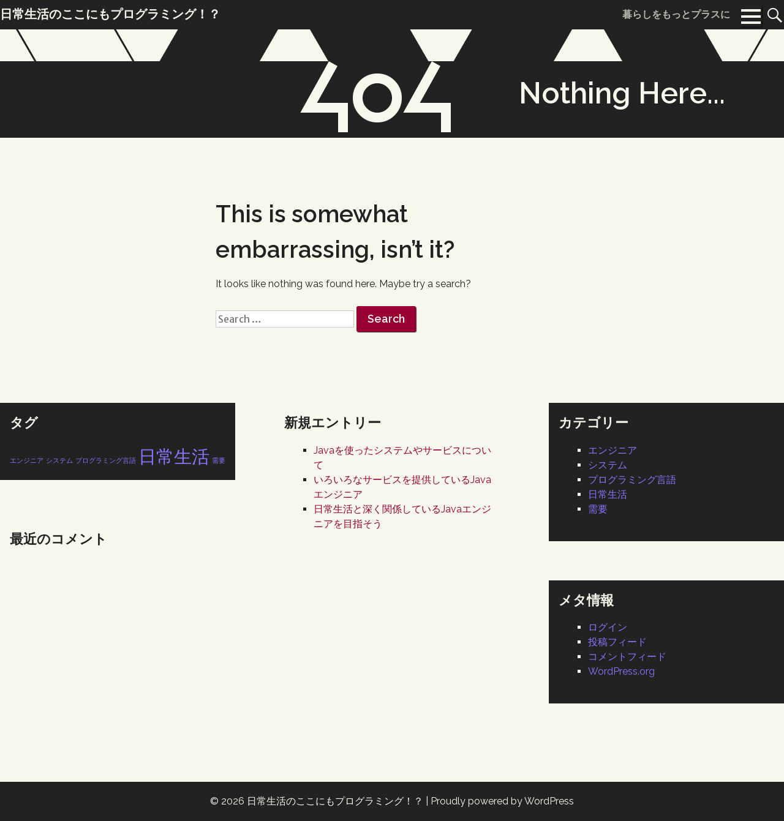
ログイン (607, 627)
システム (607, 465)
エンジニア (612, 450)
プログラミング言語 (632, 479)
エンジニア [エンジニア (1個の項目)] (26, 460)
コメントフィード (627, 656)
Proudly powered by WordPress (502, 801)
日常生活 (607, 494)
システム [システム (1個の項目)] (59, 460)
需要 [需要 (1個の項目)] (218, 460)
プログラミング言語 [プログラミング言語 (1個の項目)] (105, 460)
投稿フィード (617, 642)
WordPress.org (621, 671)
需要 (598, 509)
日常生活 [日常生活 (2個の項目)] (173, 456)
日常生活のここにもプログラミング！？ (335, 801)
